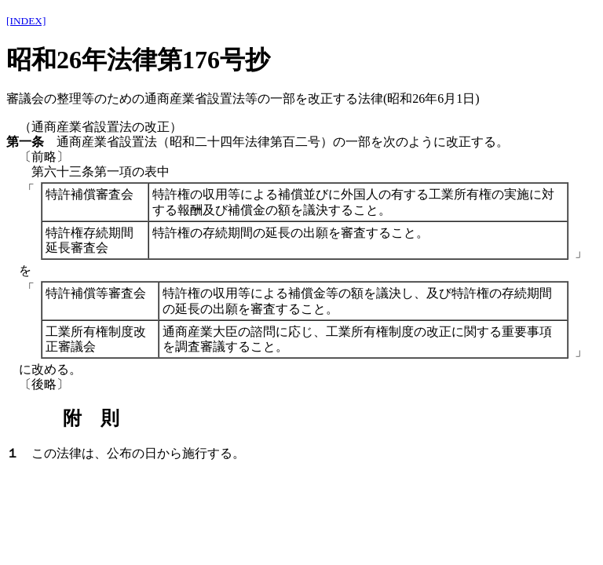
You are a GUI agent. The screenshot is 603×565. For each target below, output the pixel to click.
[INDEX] (26, 21)
